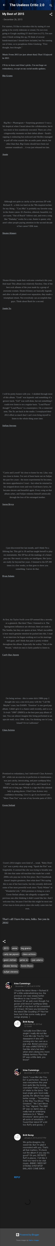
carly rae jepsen (11, 954)
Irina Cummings (22, 983)
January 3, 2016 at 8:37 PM (35, 1138)
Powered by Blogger (27, 1234)
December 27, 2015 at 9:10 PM (27, 986)
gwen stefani (10, 960)
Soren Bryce (27, 966)
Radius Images (34, 1240)
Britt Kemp (28, 1021)
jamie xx (24, 960)
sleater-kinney (10, 966)
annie (14, 948)
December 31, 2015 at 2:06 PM (36, 1073)
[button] (51, 14)
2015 (6, 948)
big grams (26, 948)
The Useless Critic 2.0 (26, 5)
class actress (29, 954)
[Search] (51, 5)
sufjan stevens (11, 971)
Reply (17, 1177)
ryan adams (37, 960)
